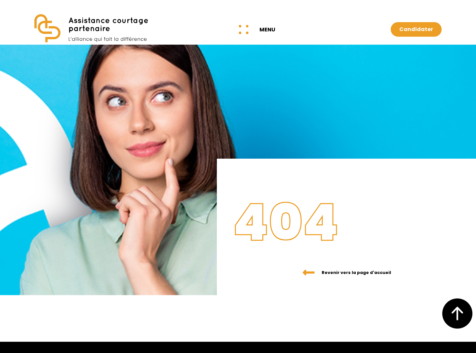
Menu (267, 29)
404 (302, 217)
